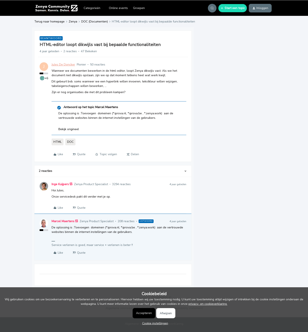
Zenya (73, 21)
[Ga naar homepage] (56, 8)
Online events (118, 8)
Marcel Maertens (63, 221)
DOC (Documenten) (94, 21)
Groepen (139, 8)
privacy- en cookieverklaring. (207, 304)
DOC (70, 142)
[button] (232, 8)
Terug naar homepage (49, 21)
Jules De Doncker (63, 65)
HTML (57, 142)
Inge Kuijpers (60, 184)
